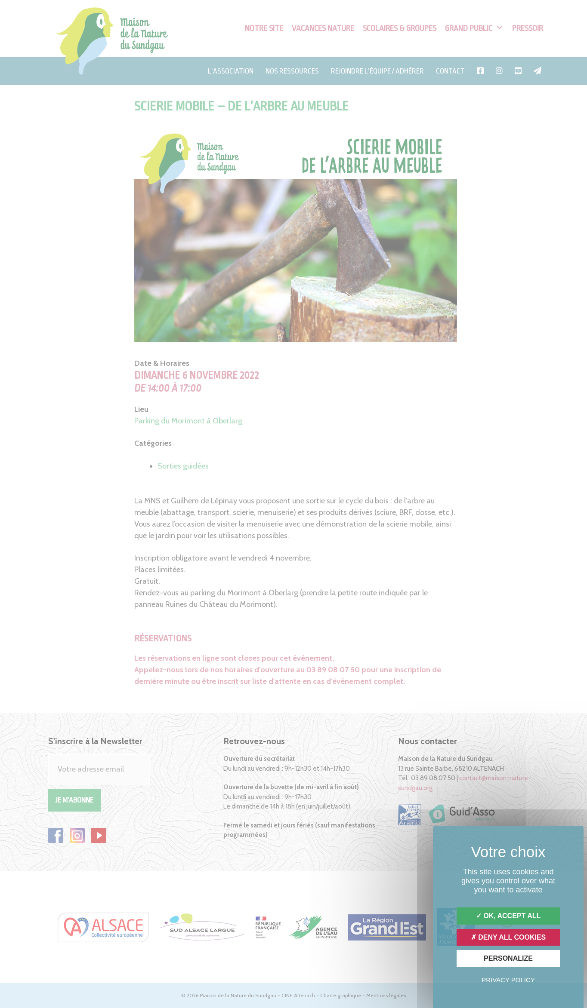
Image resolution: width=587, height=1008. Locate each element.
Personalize (508, 958)
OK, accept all (508, 915)
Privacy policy (508, 979)
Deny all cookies (508, 937)
